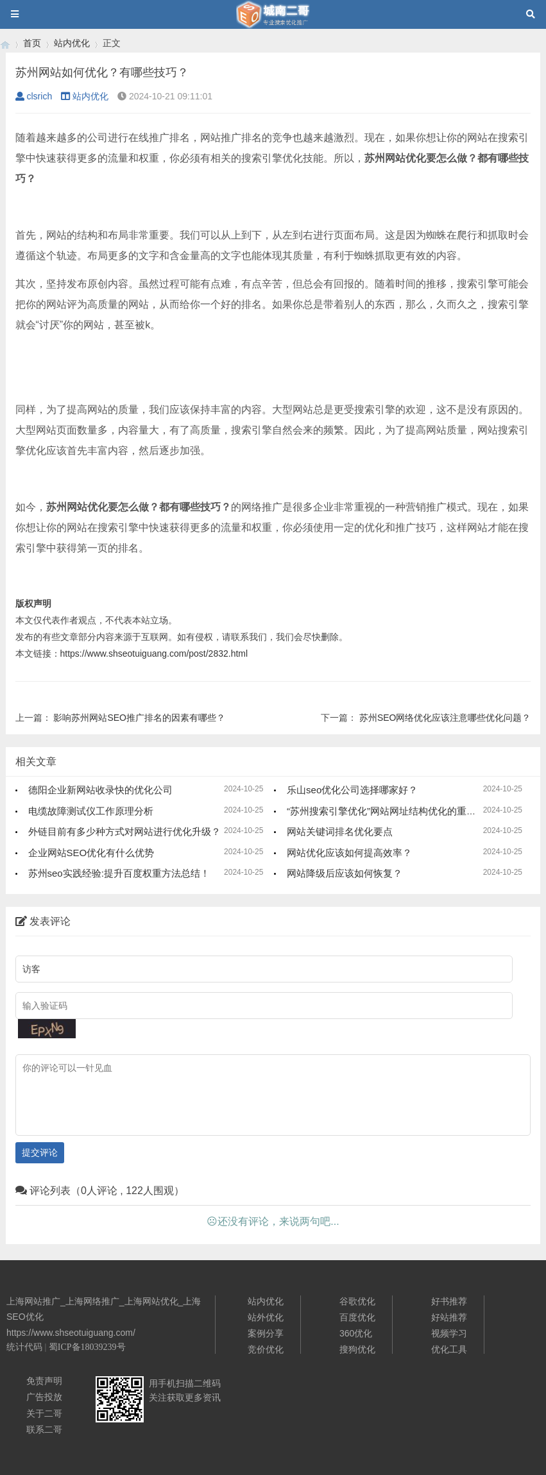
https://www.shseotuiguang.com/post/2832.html (154, 653)
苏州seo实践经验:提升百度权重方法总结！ (119, 873)
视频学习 (449, 1333)
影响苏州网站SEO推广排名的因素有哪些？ (139, 717)
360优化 (355, 1333)
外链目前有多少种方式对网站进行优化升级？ (124, 831)
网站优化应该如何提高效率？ (349, 852)
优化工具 (449, 1349)
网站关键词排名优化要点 (340, 831)
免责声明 (44, 1381)
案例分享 (266, 1333)
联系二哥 (44, 1429)
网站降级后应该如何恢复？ (344, 873)
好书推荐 (449, 1301)
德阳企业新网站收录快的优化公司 (100, 789)
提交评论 (40, 1152)
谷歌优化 (357, 1301)
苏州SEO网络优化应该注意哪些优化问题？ (445, 717)
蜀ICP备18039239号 (87, 1347)
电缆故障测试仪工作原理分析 (90, 810)
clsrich (34, 96)
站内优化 (72, 43)
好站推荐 (449, 1317)
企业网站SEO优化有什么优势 (91, 852)
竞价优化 (266, 1349)
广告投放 (44, 1397)
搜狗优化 (357, 1349)
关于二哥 (44, 1413)
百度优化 (357, 1317)
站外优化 (266, 1317)
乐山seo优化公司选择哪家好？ (352, 789)
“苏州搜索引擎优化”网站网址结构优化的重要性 (386, 810)
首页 (32, 43)
